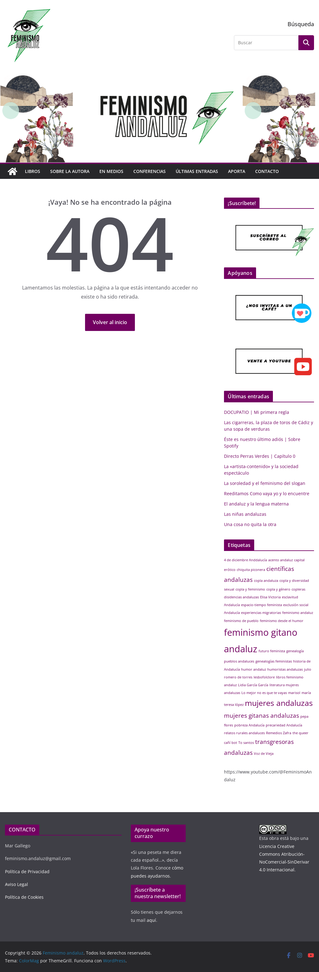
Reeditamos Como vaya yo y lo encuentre (266, 493)
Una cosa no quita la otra (250, 524)
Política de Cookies (24, 897)
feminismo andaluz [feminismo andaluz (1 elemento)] (297, 612)
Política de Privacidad (27, 871)
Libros (32, 171)
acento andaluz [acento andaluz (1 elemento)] (280, 560)
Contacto (267, 171)
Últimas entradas (197, 171)
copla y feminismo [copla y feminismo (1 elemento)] (250, 589)
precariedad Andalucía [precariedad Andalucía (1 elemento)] (284, 725)
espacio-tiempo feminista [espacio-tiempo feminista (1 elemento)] (261, 605)
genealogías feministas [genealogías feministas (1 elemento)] (273, 661)
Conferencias (149, 171)
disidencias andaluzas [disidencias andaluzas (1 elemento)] (241, 597)
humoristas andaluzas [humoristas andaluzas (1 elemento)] (285, 669)
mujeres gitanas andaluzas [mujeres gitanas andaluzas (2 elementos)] (261, 715)
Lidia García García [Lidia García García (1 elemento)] (253, 685)
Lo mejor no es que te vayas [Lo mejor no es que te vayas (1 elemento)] (264, 693)
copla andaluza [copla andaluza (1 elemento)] (266, 580)
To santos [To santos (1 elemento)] (246, 742)
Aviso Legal (16, 884)
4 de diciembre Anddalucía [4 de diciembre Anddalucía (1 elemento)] (245, 560)
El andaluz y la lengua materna (256, 504)
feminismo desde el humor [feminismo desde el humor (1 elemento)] (281, 621)
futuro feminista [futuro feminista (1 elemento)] (272, 651)
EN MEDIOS (111, 171)
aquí (151, 920)
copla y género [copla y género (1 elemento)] (278, 589)
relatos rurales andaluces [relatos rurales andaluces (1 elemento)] (244, 733)
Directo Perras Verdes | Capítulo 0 (259, 456)
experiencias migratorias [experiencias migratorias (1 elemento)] (261, 612)
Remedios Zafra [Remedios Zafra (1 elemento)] (278, 733)
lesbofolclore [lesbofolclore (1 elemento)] (264, 677)
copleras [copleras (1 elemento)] (298, 589)
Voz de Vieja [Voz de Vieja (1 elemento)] (264, 753)
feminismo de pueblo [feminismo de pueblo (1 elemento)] (241, 621)
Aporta (236, 171)
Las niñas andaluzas (245, 514)
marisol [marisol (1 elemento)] (294, 693)
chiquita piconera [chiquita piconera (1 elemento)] (251, 569)
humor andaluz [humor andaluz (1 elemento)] (253, 669)
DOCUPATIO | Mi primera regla (256, 412)
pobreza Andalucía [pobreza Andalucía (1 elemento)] (249, 725)
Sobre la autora (69, 171)
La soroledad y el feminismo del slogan (264, 483)
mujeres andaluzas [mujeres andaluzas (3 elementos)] (279, 703)
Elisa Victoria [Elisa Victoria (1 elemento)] (270, 597)
